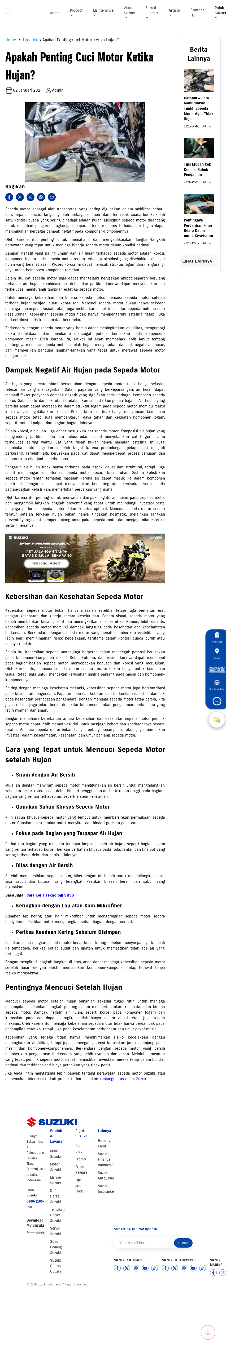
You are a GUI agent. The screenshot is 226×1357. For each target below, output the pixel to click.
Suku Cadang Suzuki (56, 1247)
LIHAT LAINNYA (198, 261)
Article (174, 12)
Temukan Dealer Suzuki (57, 1215)
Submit (183, 1243)
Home (54, 13)
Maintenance (103, 12)
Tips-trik (29, 39)
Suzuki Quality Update (55, 1266)
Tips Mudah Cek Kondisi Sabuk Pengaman (197, 169)
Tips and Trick (79, 1186)
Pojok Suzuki (220, 12)
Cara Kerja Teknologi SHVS (50, 895)
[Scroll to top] (208, 1332)
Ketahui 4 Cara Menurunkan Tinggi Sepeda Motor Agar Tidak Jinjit (199, 108)
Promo (80, 1159)
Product (76, 12)
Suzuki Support (151, 12)
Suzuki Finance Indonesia (105, 1159)
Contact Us (197, 13)
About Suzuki (129, 12)
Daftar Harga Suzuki (55, 1196)
